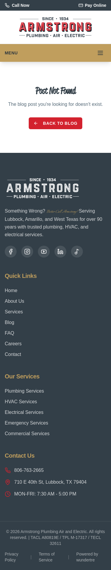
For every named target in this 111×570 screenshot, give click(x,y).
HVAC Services (21, 401)
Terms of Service (47, 557)
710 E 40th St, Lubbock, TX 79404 (45, 482)
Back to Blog (55, 123)
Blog (9, 322)
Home (11, 290)
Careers (13, 343)
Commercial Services (27, 433)
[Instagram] (27, 252)
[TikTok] (77, 252)
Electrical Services (24, 412)
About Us (14, 301)
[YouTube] (44, 252)
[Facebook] (11, 252)
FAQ (9, 333)
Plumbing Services (24, 391)
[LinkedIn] (60, 252)
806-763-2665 (24, 470)
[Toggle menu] (100, 53)
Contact (13, 354)
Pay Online (92, 5)
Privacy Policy (11, 557)
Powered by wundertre (87, 557)
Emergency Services (26, 422)
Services (14, 311)
